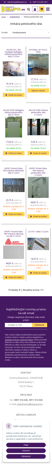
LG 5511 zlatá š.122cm (38, 231)
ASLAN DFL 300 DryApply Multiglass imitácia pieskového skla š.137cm (13, 53)
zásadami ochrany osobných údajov (19, 340)
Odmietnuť (26, 456)
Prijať (26, 445)
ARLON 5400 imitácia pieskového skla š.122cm (38, 112)
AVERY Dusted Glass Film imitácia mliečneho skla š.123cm (13, 170)
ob (18, 404)
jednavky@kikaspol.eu (31, 404)
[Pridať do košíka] (14, 95)
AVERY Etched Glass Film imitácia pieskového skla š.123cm (38, 171)
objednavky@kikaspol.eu (17, 2)
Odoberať (39, 325)
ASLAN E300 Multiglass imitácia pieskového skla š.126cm (13, 112)
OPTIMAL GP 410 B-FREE (38, 51)
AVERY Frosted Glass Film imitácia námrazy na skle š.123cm (13, 233)
